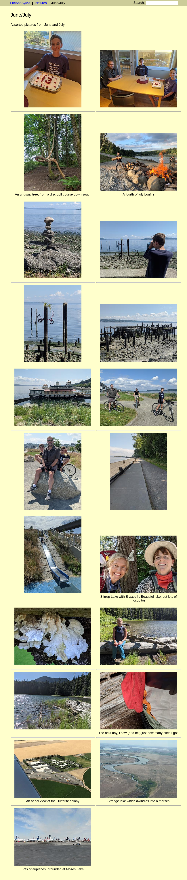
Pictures (41, 3)
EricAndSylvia (20, 3)
